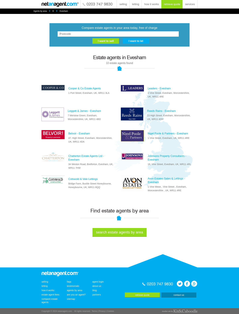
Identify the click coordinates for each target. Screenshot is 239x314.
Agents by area (40, 11)
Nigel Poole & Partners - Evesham (168, 133)
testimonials (73, 286)
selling (123, 4)
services (190, 4)
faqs (69, 281)
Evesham (64, 11)
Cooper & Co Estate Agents (84, 88)
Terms (94, 311)
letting (135, 4)
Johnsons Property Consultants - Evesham (167, 158)
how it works (151, 4)
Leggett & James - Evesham (84, 111)
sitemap (71, 299)
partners (96, 294)
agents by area (74, 290)
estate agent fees (50, 294)
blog (94, 290)
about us (96, 286)
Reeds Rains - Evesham (161, 111)
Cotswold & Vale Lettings (83, 179)
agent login (98, 281)
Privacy (102, 311)
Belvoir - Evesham (79, 133)
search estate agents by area (119, 232)
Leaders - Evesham (159, 88)
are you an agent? (76, 294)
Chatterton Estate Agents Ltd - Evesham (86, 158)
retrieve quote (172, 4)
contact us (179, 295)
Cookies (110, 311)
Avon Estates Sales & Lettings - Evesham (166, 180)
